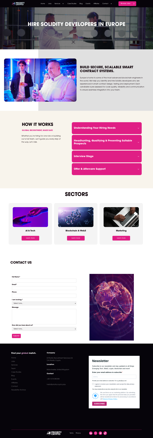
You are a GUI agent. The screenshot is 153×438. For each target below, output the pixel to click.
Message (15, 307)
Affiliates (96, 3)
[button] (59, 4)
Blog (81, 3)
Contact (14, 386)
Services (14, 365)
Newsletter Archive (18, 390)
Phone (14, 292)
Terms (71, 433)
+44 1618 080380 (53, 379)
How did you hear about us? (22, 325)
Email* (14, 284)
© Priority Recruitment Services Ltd (60, 358)
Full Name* (16, 277)
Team (13, 368)
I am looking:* (17, 300)
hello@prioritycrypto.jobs (56, 384)
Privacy (78, 433)
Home (43, 3)
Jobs (49, 3)
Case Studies (71, 3)
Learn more (30, 238)
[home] (21, 3)
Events (88, 3)
